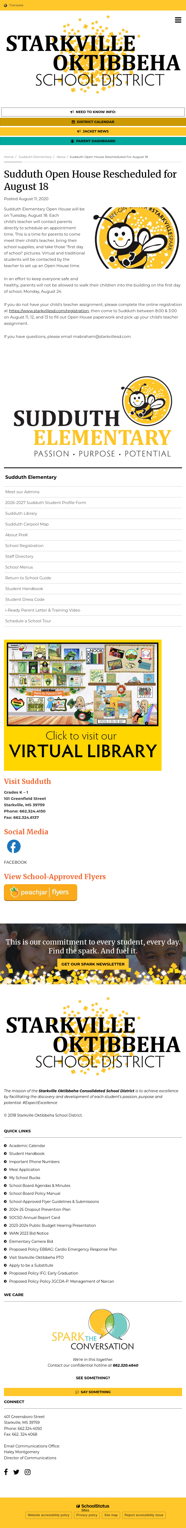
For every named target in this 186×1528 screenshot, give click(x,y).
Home (9, 157)
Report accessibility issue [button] (144, 1515)
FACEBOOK (15, 862)
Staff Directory (19, 556)
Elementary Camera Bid (31, 1241)
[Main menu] (178, 19)
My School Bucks (24, 1177)
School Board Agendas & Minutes (39, 1185)
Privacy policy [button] (86, 1515)
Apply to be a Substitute (31, 1265)
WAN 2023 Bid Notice (29, 1233)
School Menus (19, 567)
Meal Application (24, 1169)
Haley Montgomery (21, 1452)
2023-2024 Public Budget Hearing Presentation (52, 1225)
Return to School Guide (28, 577)
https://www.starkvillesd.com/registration (49, 310)
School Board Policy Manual (34, 1193)
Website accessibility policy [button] (49, 1515)
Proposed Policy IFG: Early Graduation (43, 1273)
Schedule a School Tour (28, 620)
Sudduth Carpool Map (27, 524)
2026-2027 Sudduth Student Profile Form (54, 503)
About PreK (16, 534)
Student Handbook (24, 588)
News (61, 157)
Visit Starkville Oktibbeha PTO (36, 1257)
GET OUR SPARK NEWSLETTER (93, 964)
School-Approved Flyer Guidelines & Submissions (54, 1201)
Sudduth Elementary (35, 157)
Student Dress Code (25, 599)
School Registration (24, 545)
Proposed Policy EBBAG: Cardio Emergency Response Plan (63, 1249)
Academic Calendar (27, 1145)
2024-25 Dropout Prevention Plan (39, 1209)
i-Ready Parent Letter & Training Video (42, 610)
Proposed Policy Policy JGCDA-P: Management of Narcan (61, 1281)
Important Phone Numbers (34, 1161)
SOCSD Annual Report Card (34, 1217)
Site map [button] (111, 1515)
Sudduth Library (29, 514)
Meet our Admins (22, 491)
